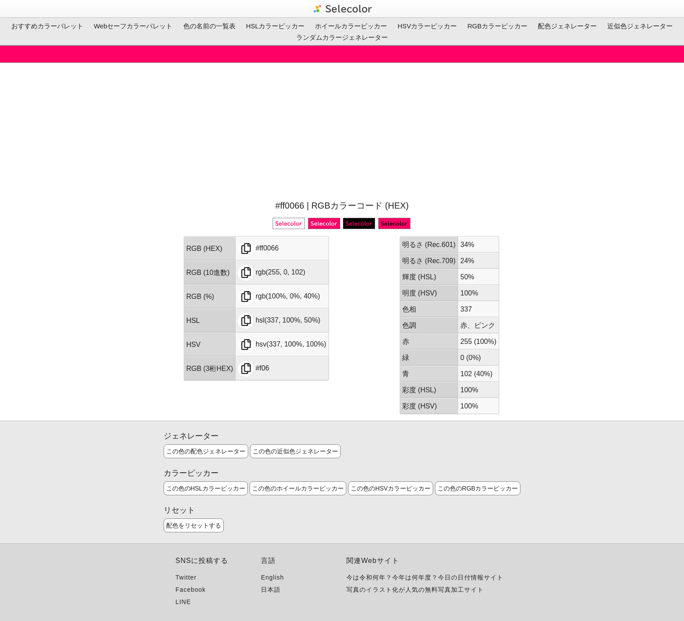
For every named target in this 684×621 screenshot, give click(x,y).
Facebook (190, 589)
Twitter (185, 577)
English (272, 577)
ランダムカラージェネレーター (342, 37)
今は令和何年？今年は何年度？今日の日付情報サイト (424, 577)
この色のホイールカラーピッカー (298, 488)
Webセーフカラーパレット (133, 26)
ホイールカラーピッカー (351, 26)
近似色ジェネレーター (640, 26)
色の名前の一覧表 (209, 26)
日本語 (270, 589)
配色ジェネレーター (567, 26)
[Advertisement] (342, 130)
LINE (183, 601)
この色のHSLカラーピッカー (205, 488)
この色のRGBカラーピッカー (478, 488)
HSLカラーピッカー (275, 26)
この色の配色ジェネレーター (206, 451)
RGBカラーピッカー (497, 26)
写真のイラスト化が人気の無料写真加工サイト (415, 589)
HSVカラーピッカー (427, 26)
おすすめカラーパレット (47, 26)
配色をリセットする (193, 525)
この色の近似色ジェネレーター (295, 451)
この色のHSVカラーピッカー (391, 488)
